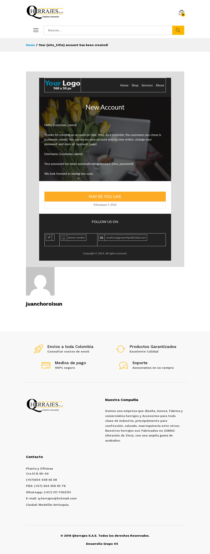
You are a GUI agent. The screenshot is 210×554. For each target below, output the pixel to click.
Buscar (178, 30)
